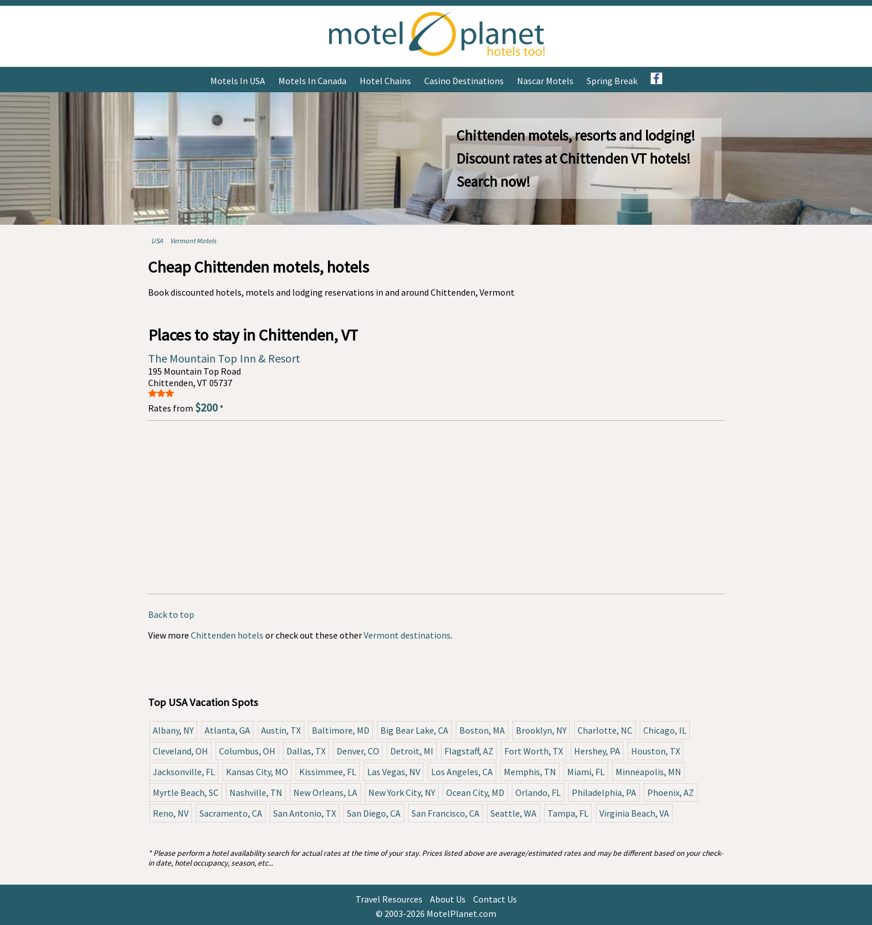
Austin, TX (281, 730)
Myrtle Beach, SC (185, 792)
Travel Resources (389, 899)
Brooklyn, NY (541, 730)
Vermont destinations (407, 635)
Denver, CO (358, 751)
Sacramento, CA (230, 813)
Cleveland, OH (180, 751)
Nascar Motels (545, 80)
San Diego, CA (374, 813)
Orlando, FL (538, 792)
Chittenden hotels (227, 635)
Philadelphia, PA (604, 792)
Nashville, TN (255, 792)
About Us (448, 899)
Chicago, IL (664, 730)
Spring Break (612, 80)
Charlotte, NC (604, 730)
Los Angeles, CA (462, 771)
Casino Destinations (464, 80)
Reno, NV (170, 813)
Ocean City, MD (475, 792)
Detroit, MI (411, 751)
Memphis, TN (530, 771)
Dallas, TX (306, 751)
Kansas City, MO (257, 771)
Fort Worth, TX (533, 751)
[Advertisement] (436, 507)
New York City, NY (401, 792)
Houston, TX (655, 751)
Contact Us (495, 899)
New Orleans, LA (325, 792)
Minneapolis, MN (648, 771)
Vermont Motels (193, 240)
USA (157, 240)
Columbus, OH (247, 751)
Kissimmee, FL (327, 771)
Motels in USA (237, 80)
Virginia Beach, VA (634, 813)
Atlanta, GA (227, 730)
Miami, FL (586, 771)
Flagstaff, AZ (468, 751)
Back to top (171, 614)
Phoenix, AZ (670, 792)
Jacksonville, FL (184, 771)
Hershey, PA (597, 751)
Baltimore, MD (340, 730)
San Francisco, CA (446, 813)
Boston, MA (482, 730)
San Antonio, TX (304, 813)
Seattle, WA (513, 813)
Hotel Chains (385, 80)
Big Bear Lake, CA (414, 730)
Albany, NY (173, 730)
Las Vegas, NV (393, 771)
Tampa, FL (568, 813)
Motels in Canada (312, 80)
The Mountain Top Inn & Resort (224, 358)
